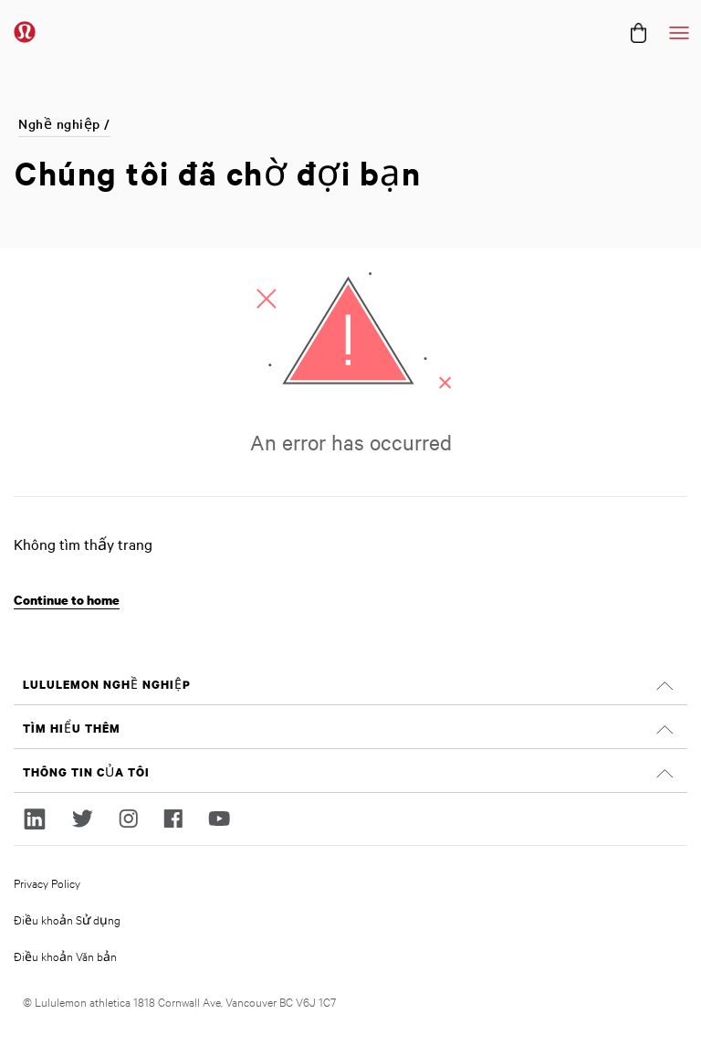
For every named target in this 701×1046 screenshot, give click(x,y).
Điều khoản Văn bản (65, 955)
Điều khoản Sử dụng (67, 919)
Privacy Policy (47, 882)
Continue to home (67, 599)
